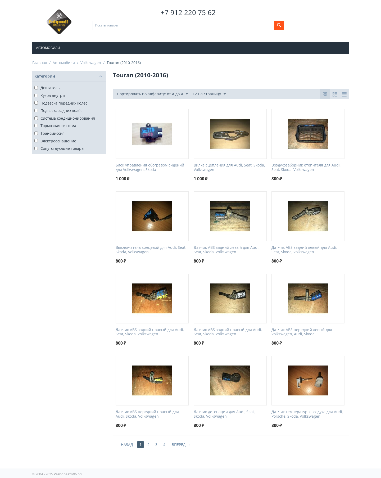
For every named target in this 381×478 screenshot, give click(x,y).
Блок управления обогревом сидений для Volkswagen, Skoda (150, 167)
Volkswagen (90, 62)
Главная (39, 62)
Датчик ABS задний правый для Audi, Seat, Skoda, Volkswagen (150, 332)
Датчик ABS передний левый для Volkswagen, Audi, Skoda (301, 332)
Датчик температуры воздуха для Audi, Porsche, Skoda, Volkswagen (307, 414)
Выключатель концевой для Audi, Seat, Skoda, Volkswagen (151, 249)
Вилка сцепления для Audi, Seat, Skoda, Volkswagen (229, 167)
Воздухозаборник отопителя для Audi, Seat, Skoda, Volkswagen (306, 167)
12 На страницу (209, 94)
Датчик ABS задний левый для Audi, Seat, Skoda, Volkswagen (226, 249)
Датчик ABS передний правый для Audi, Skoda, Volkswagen (147, 414)
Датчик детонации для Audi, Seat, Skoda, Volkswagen (224, 414)
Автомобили (48, 48)
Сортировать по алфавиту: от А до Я (152, 94)
